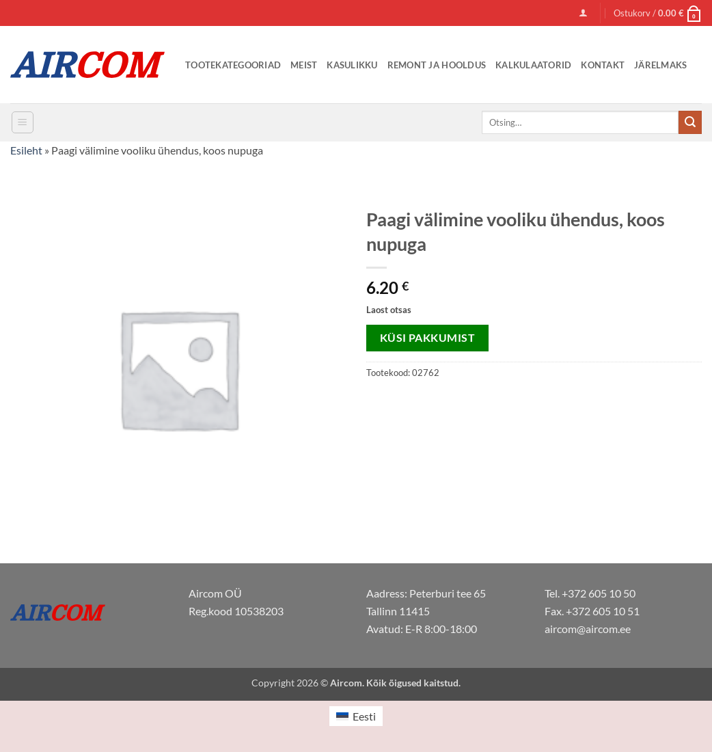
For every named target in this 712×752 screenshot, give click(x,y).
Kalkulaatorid (533, 64)
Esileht (26, 150)
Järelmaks (660, 64)
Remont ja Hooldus (436, 64)
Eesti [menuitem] (364, 716)
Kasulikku (352, 64)
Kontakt (603, 64)
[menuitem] (356, 716)
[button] (583, 12)
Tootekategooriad (233, 64)
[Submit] (690, 122)
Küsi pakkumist (428, 338)
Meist (303, 64)
